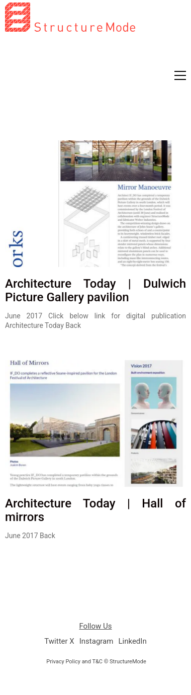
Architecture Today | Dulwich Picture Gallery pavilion (95, 290)
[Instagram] (96, 642)
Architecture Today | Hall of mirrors (95, 510)
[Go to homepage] (70, 68)
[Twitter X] (59, 642)
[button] (180, 75)
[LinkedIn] (132, 642)
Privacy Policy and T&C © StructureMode (96, 661)
